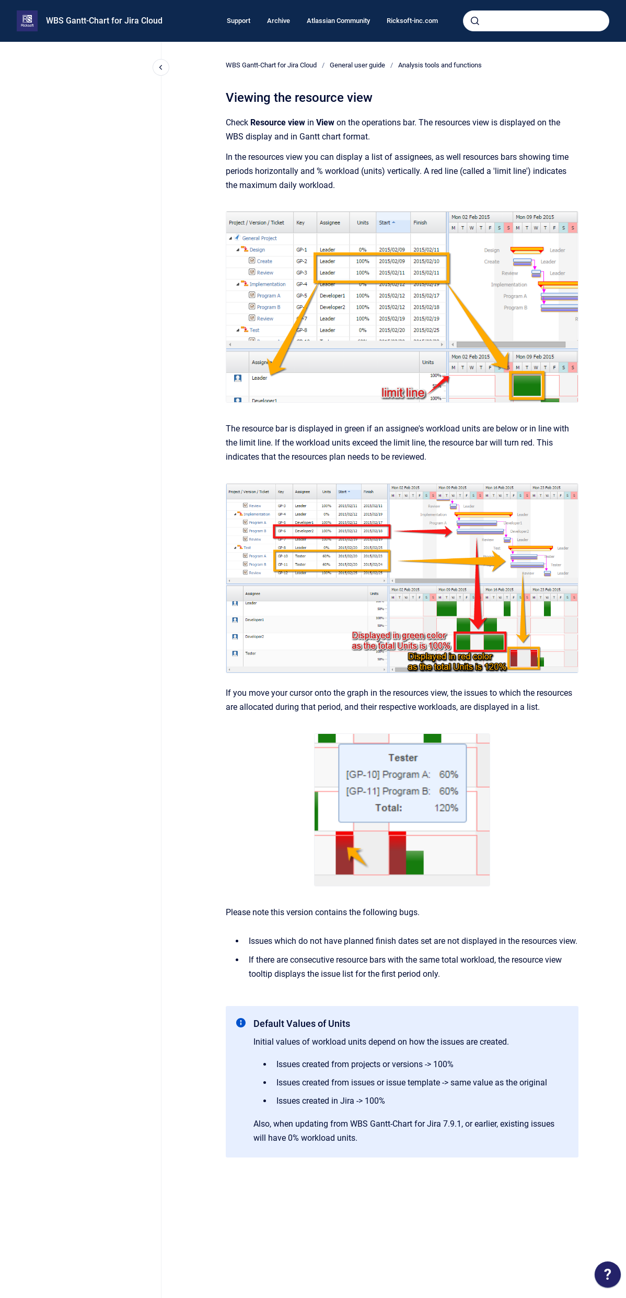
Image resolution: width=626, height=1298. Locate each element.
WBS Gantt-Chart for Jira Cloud (104, 21)
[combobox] (536, 21)
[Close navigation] (161, 67)
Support (238, 21)
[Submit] (475, 21)
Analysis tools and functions (440, 65)
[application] (607, 1277)
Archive (278, 21)
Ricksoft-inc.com (412, 21)
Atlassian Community (338, 21)
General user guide (357, 65)
